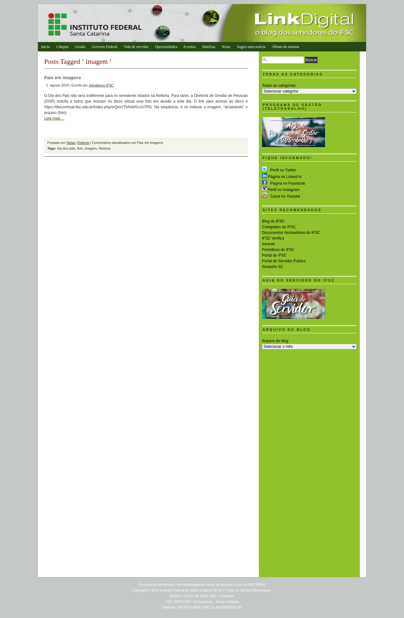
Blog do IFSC (273, 221)
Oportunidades (166, 47)
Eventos (190, 47)
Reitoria (83, 143)
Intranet (268, 244)
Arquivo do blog (275, 341)
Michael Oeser (232, 584)
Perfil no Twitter (279, 170)
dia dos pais (66, 148)
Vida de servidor (136, 47)
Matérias (208, 47)
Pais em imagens (62, 77)
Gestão (80, 47)
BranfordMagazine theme (196, 584)
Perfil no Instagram (281, 189)
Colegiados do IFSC (279, 227)
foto (80, 148)
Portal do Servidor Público (284, 261)
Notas (226, 47)
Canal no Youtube (281, 196)
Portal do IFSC (274, 255)
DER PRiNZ (256, 584)
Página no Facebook (283, 183)
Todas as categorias (279, 85)
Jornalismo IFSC (101, 85)
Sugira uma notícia (251, 47)
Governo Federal (104, 47)
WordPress (165, 584)
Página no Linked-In (282, 177)
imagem (91, 148)
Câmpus (62, 47)
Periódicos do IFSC (278, 249)
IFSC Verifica (273, 238)
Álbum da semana (285, 47)
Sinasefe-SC (272, 266)
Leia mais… (54, 118)
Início (45, 47)
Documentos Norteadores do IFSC (291, 232)
